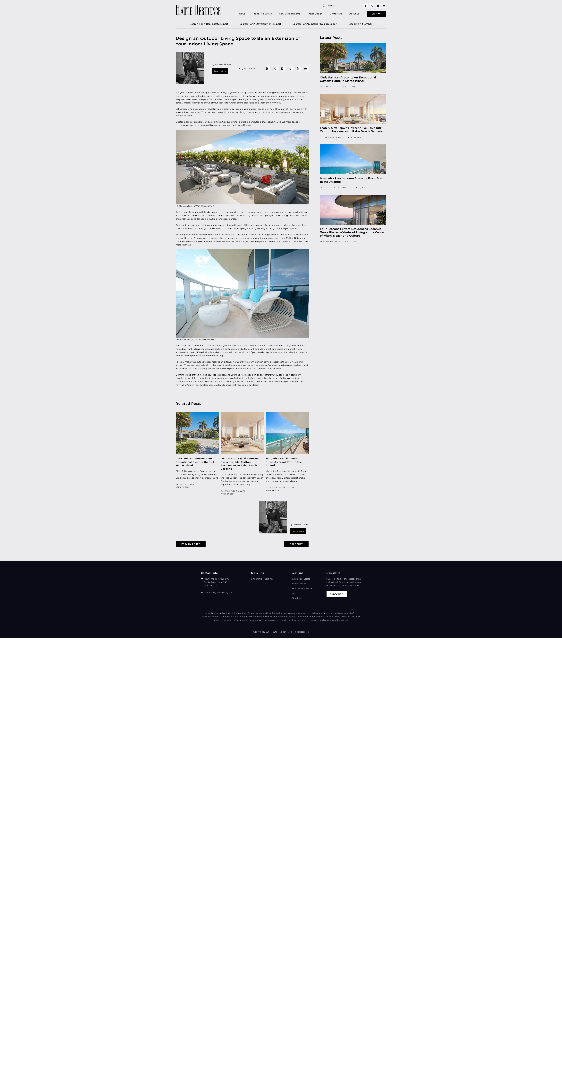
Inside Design (310, 14)
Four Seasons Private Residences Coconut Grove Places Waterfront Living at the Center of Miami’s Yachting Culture (352, 233)
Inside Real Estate (257, 14)
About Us (350, 14)
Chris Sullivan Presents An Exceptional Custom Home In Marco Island (196, 462)
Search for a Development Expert (260, 24)
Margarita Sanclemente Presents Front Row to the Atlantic (284, 462)
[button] (267, 69)
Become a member (360, 24)
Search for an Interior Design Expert (315, 24)
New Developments (285, 14)
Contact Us (331, 14)
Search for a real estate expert (209, 24)
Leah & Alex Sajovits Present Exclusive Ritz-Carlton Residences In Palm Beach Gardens (351, 130)
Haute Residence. (280, 632)
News (238, 14)
